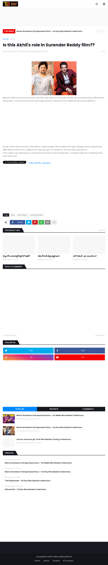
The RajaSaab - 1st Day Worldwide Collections (27, 480)
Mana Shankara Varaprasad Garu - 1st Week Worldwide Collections (49, 415)
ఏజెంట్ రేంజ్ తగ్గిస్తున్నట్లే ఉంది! (49, 256)
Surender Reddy (36, 215)
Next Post (99, 335)
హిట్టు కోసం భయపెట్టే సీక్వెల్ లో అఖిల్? (16, 256)
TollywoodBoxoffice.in (62, 556)
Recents (54, 409)
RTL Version (68, 560)
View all (102, 230)
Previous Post (10, 335)
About (46, 560)
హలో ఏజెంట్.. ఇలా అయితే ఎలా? (85, 256)
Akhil (12, 39)
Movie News (22, 215)
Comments (88, 409)
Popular (20, 409)
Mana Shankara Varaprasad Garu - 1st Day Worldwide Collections (49, 31)
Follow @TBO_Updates (40, 163)
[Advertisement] (54, 125)
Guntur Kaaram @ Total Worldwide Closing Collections (43, 439)
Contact (56, 560)
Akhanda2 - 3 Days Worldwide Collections (25, 489)
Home (5, 39)
